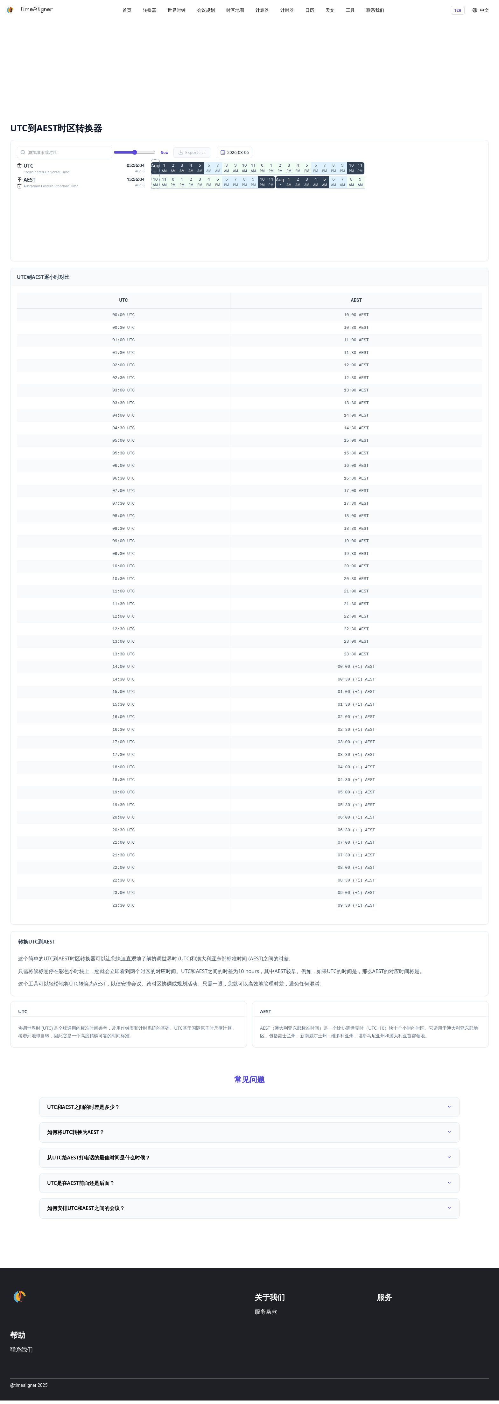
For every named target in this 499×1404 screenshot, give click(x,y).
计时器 (287, 10)
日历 (309, 10)
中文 (480, 10)
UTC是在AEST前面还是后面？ (249, 1185)
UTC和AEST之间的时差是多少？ (249, 1107)
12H (457, 10)
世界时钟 (177, 10)
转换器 (149, 10)
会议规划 (206, 10)
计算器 (262, 10)
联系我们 (375, 10)
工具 (350, 10)
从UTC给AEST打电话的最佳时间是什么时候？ (249, 1159)
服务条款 (266, 1315)
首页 (127, 10)
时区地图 (235, 10)
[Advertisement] (201, 69)
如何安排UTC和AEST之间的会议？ (249, 1211)
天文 (330, 10)
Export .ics (192, 152)
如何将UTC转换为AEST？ (249, 1133)
